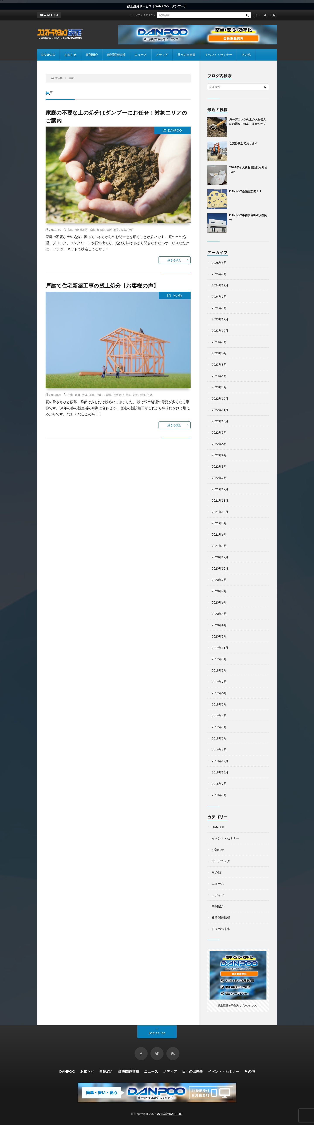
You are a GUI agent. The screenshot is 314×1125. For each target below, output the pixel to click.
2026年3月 (219, 262)
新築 (108, 394)
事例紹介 (92, 54)
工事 (91, 394)
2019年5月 (219, 704)
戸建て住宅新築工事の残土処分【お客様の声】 (102, 285)
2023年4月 (219, 376)
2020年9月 (219, 580)
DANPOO (48, 54)
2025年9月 (219, 274)
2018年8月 (219, 795)
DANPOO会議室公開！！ (245, 191)
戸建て (100, 394)
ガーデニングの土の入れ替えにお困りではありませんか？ (169, 15)
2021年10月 (220, 512)
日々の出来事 (186, 54)
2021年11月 (220, 500)
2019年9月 (219, 659)
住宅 (70, 394)
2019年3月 (219, 727)
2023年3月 (219, 387)
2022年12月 (220, 398)
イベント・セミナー (218, 54)
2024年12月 (220, 285)
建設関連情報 (116, 54)
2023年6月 (219, 353)
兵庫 (92, 229)
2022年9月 (219, 432)
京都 (70, 229)
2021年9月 (219, 523)
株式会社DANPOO (170, 1114)
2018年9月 (219, 783)
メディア (162, 54)
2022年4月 (219, 455)
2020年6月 (219, 602)
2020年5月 (219, 614)
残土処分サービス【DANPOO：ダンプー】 (157, 6)
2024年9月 (219, 296)
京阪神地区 (81, 229)
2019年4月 (219, 715)
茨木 (150, 394)
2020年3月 (219, 636)
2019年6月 (219, 693)
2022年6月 (219, 444)
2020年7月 (219, 591)
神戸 (130, 229)
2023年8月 (219, 342)
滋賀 (123, 229)
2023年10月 (220, 330)
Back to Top (157, 1033)
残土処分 (118, 394)
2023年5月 (219, 364)
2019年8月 (219, 670)
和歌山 (101, 229)
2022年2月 (219, 478)
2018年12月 (220, 761)
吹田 (77, 394)
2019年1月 (219, 749)
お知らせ (70, 54)
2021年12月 (220, 489)
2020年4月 (219, 625)
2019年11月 (220, 648)
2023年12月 (220, 319)
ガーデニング (221, 861)
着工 (128, 394)
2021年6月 (219, 534)
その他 (246, 54)
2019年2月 (219, 738)
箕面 (142, 394)
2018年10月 (220, 772)
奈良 (116, 229)
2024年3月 (219, 308)
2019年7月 (219, 681)
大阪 (109, 229)
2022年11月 (220, 410)
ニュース (141, 54)
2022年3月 (219, 466)
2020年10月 (220, 568)
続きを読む (174, 260)
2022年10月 (220, 421)
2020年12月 (220, 557)
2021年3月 (219, 546)
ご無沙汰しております (243, 143)
